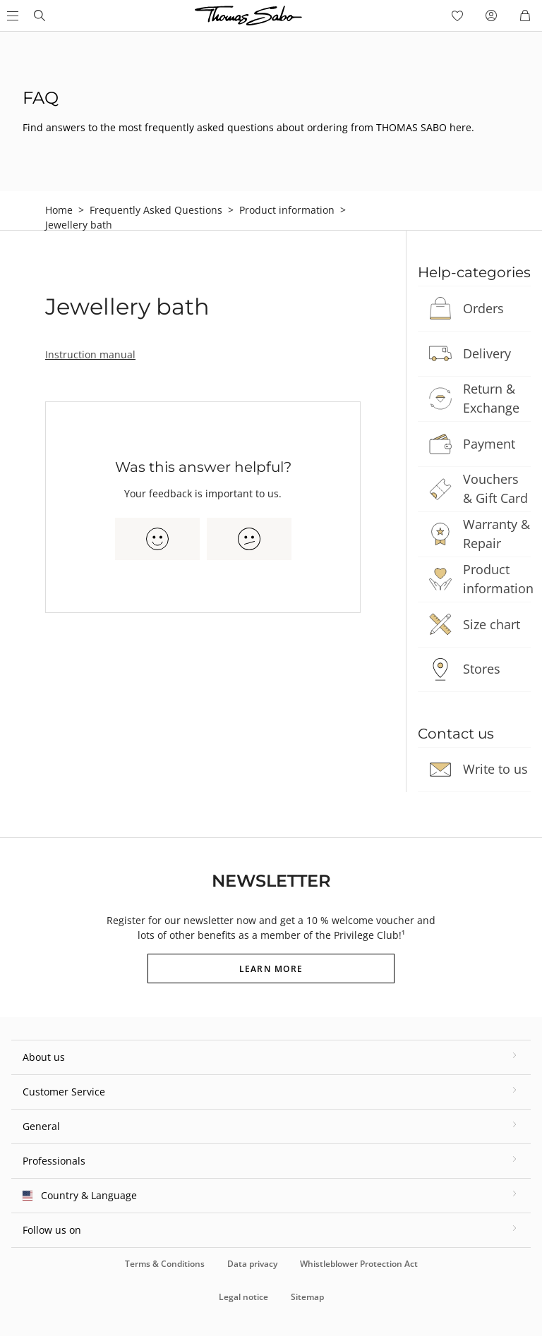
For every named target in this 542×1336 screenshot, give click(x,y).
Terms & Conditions (165, 1264)
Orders (483, 308)
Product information (287, 210)
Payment (489, 443)
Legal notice (243, 1297)
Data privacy (252, 1264)
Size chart (491, 624)
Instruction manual (90, 354)
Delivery (487, 353)
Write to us (495, 768)
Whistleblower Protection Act (359, 1264)
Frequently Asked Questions (156, 210)
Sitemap (307, 1297)
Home (59, 210)
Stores (481, 668)
